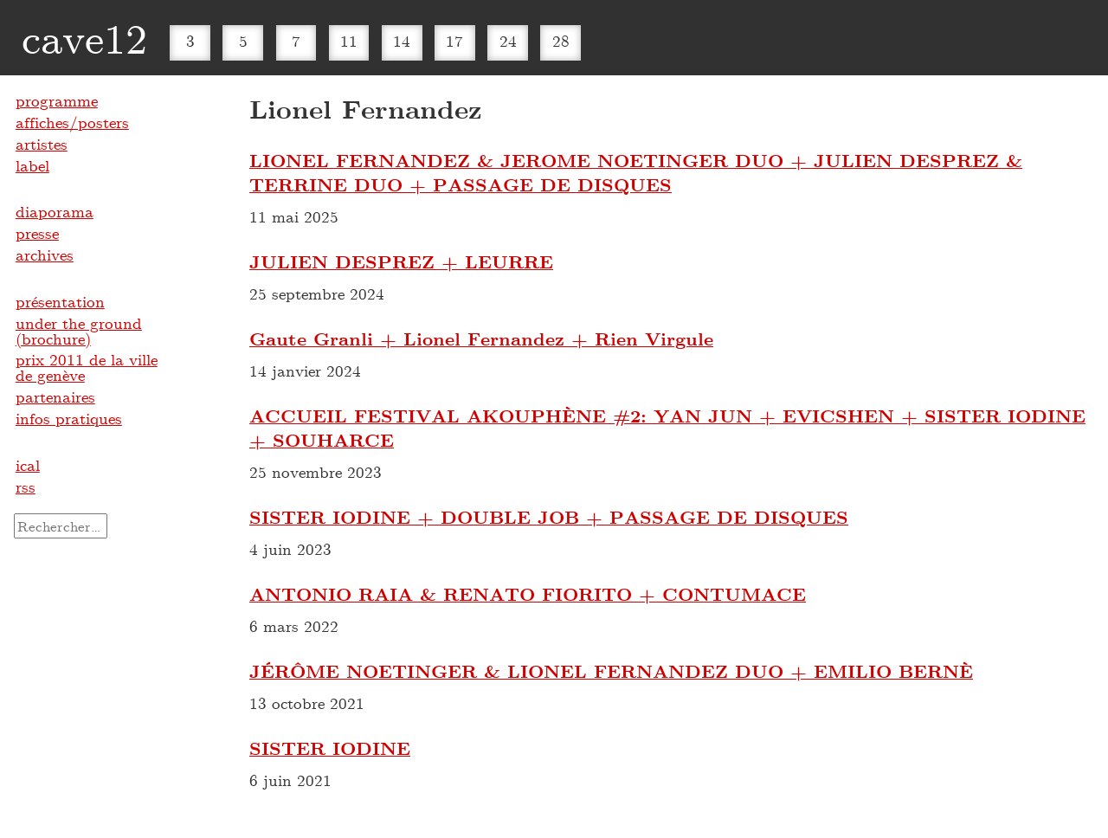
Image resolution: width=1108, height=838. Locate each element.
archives (45, 254)
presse (37, 233)
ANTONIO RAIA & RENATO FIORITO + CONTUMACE (527, 594)
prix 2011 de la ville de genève (87, 367)
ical (28, 465)
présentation (60, 301)
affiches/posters (72, 122)
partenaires (55, 396)
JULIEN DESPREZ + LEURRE (401, 261)
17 (454, 40)
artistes (42, 143)
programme (57, 100)
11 (349, 40)
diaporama (54, 211)
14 (401, 40)
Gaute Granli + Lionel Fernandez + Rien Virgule (481, 338)
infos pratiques (69, 418)
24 (508, 40)
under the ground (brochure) (79, 331)
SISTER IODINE (329, 748)
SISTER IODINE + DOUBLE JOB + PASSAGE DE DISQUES (548, 517)
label (32, 165)
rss (25, 486)
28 (561, 40)
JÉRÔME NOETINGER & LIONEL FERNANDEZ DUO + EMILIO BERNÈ (611, 671)
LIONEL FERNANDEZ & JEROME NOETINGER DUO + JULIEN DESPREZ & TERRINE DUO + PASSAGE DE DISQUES (635, 172)
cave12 (84, 37)
